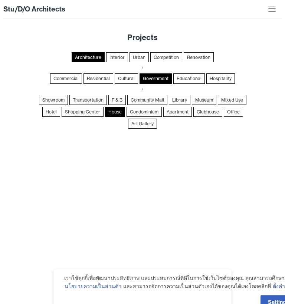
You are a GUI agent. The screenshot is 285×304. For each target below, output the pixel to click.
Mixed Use (232, 100)
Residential (98, 78)
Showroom (53, 100)
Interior (117, 57)
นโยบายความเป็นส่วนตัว (93, 293)
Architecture (88, 57)
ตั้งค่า (279, 293)
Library (179, 100)
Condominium (144, 112)
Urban (139, 57)
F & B (117, 100)
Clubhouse (208, 112)
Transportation (88, 100)
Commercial (66, 78)
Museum (204, 100)
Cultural (126, 78)
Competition (166, 57)
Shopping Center (82, 112)
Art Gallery (142, 123)
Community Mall (147, 100)
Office (233, 112)
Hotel (51, 112)
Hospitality (221, 78)
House (115, 112)
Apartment (178, 112)
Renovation (198, 57)
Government (155, 78)
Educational (189, 78)
